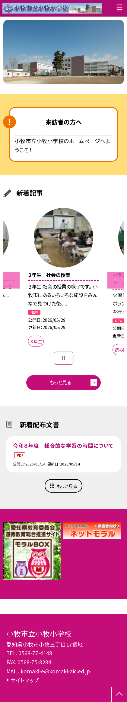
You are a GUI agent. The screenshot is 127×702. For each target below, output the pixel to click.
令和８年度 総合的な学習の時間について (63, 445)
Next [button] (115, 280)
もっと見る (60, 382)
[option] (63, 52)
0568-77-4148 (35, 653)
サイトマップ (25, 680)
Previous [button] (11, 280)
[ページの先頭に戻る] (119, 694)
